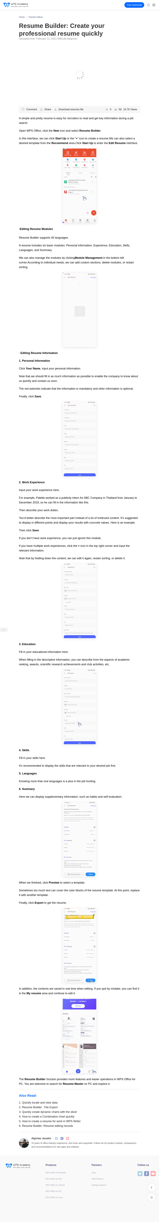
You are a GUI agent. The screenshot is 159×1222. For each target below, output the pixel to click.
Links (94, 1173)
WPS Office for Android (55, 1185)
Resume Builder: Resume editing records (46, 1125)
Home (22, 17)
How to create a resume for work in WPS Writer (50, 1121)
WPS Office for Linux (54, 1197)
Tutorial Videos (35, 17)
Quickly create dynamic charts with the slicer (48, 1111)
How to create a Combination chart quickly (46, 1116)
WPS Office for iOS (53, 1191)
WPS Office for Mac (54, 1179)
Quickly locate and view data (38, 1102)
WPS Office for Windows (56, 1173)
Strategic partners (99, 1185)
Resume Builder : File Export (38, 1107)
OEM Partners (97, 1179)
